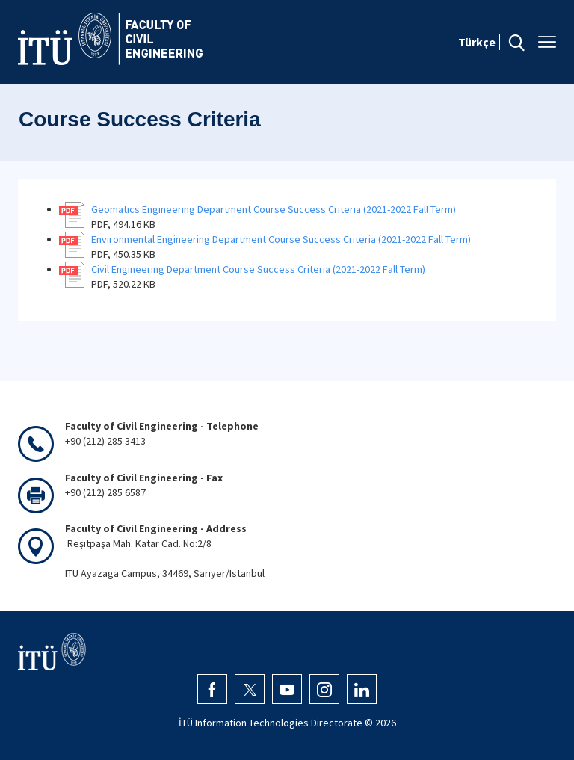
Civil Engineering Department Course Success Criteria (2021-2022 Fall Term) (258, 269)
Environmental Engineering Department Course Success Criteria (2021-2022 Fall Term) (281, 239)
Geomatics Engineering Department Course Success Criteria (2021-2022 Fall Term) (273, 209)
